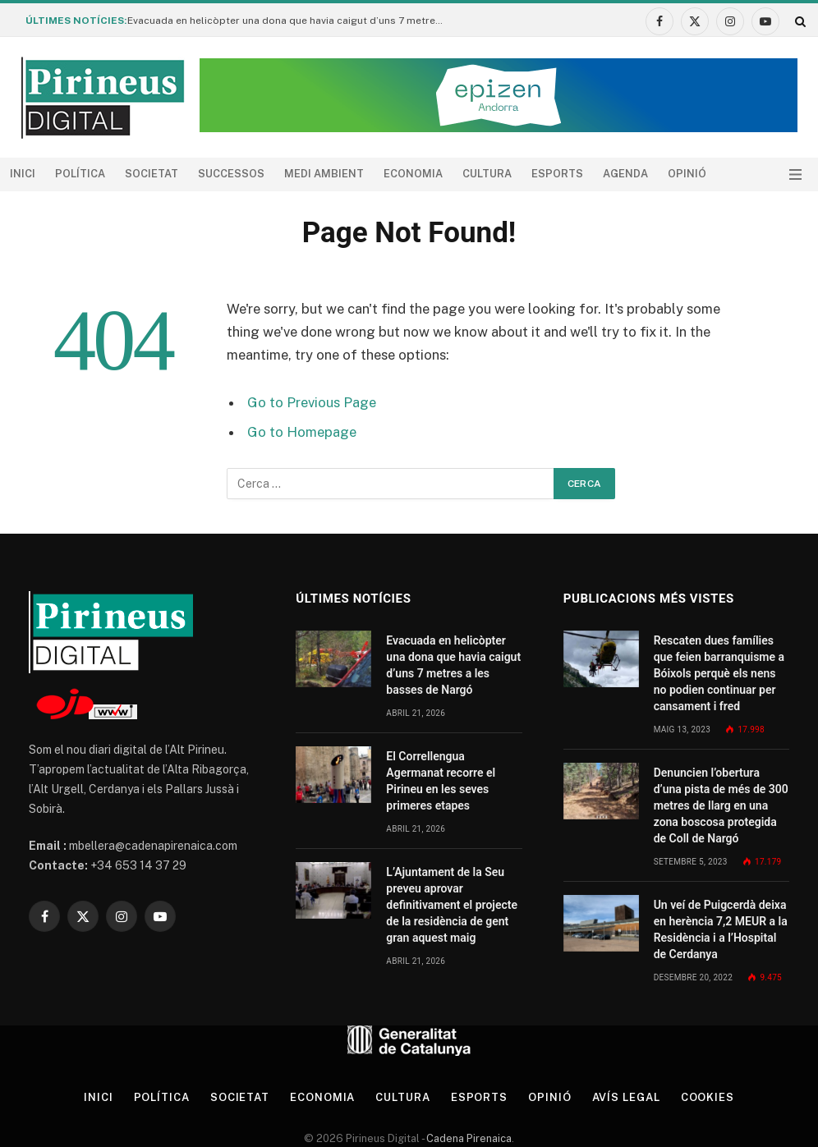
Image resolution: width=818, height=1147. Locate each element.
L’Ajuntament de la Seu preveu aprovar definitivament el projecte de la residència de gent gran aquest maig (451, 904)
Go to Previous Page (311, 402)
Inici (22, 173)
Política (80, 173)
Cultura (487, 173)
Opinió (687, 173)
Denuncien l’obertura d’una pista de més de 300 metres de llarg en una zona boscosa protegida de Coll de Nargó (721, 805)
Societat (151, 173)
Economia (413, 173)
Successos (231, 173)
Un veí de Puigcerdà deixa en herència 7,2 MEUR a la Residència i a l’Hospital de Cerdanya (721, 929)
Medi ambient (324, 173)
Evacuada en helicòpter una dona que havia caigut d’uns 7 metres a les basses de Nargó (291, 20)
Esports (557, 173)
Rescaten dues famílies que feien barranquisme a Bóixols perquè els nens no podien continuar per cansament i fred (719, 673)
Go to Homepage (301, 432)
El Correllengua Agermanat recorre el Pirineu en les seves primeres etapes (440, 781)
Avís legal (626, 1097)
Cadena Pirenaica (468, 1138)
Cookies (707, 1097)
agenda (625, 173)
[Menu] (795, 174)
